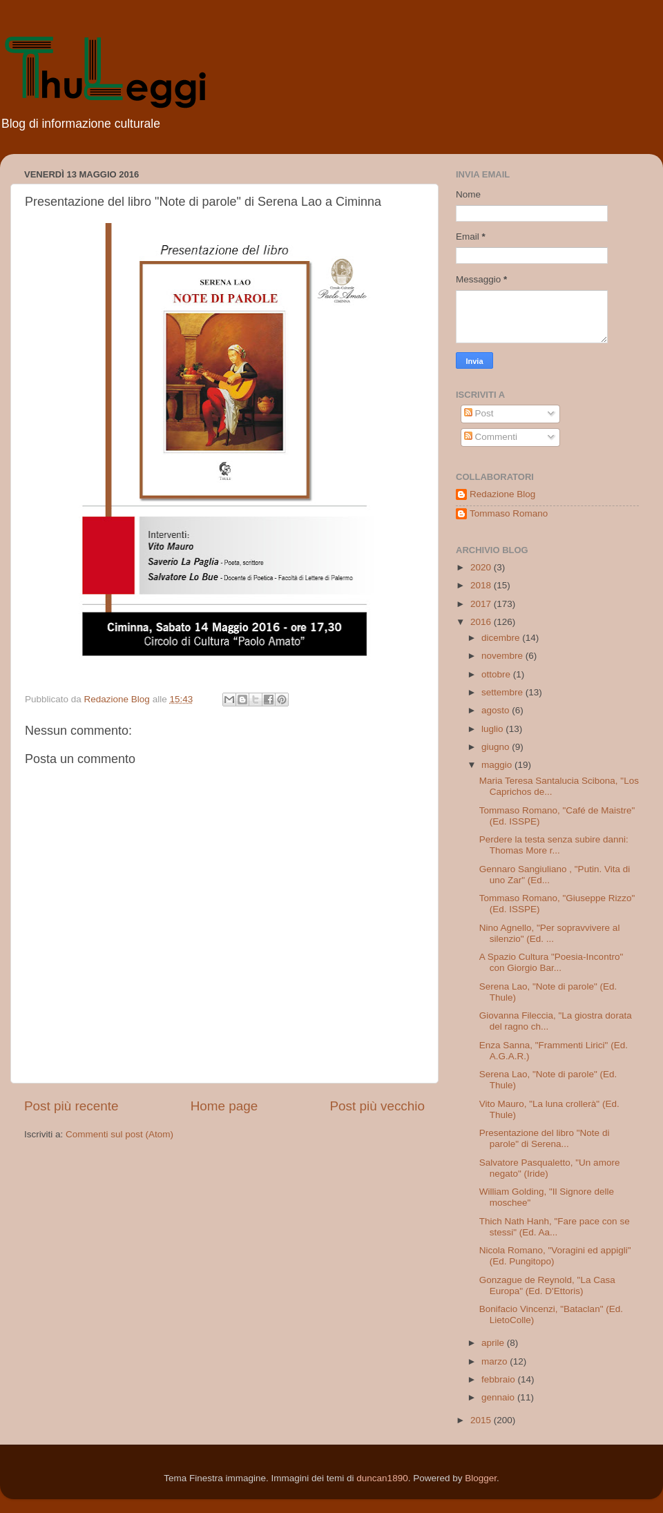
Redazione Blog (502, 494)
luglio (493, 729)
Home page (224, 1106)
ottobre (497, 674)
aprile (494, 1343)
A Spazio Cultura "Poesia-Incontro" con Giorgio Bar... (551, 962)
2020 (482, 567)
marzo (495, 1361)
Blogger (481, 1478)
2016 (482, 622)
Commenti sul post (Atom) (119, 1134)
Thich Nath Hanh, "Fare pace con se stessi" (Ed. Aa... (554, 1226)
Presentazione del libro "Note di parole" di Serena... (544, 1138)
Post (479, 413)
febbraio (499, 1379)
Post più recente (71, 1106)
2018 (482, 585)
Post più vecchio (377, 1106)
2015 (482, 1420)
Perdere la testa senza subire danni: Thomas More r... (553, 845)
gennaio (499, 1397)
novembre (503, 656)
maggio (498, 765)
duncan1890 (381, 1478)
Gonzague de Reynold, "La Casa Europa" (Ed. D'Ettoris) (547, 1285)
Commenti (490, 437)
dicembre (501, 638)
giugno (496, 747)
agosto (496, 710)
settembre (503, 692)
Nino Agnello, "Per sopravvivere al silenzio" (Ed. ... (549, 933)
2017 (482, 604)
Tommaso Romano (509, 513)
